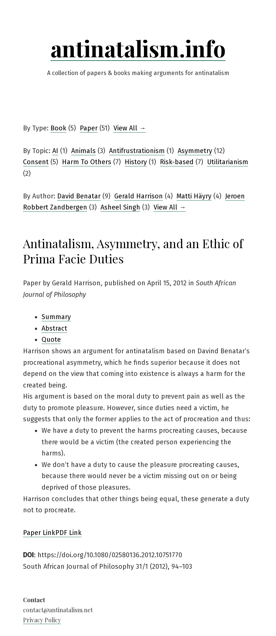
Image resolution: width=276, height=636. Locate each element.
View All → (130, 128)
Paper (89, 128)
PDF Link (68, 533)
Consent (36, 162)
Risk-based (177, 162)
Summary (56, 317)
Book (58, 128)
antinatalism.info (138, 48)
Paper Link (39, 533)
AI (55, 151)
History (136, 162)
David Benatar (79, 196)
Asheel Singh (120, 207)
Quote (51, 339)
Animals (83, 151)
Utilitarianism (227, 162)
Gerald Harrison (138, 196)
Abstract (54, 328)
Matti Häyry (194, 196)
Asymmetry (195, 151)
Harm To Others (86, 162)
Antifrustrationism (137, 151)
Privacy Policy (42, 620)
